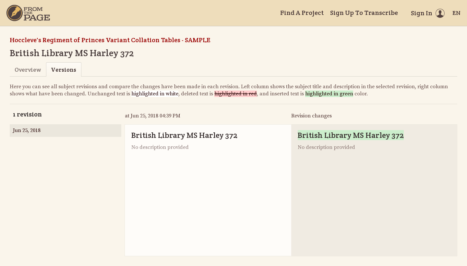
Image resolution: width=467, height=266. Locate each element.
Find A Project (302, 12)
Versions (63, 69)
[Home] (28, 13)
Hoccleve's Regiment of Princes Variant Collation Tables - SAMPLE (110, 40)
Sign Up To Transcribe (364, 12)
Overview (28, 69)
